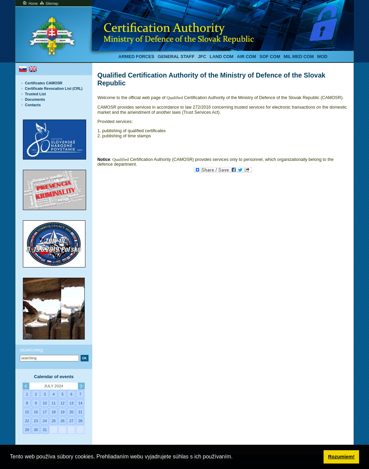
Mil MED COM (299, 56)
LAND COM (222, 56)
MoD (322, 56)
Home (30, 3)
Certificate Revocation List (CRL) (53, 88)
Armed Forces (136, 56)
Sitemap (48, 3)
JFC (202, 56)
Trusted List (35, 94)
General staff (176, 56)
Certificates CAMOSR (44, 83)
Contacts (33, 105)
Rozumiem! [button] (341, 456)
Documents (35, 99)
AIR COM (246, 56)
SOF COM (270, 56)
